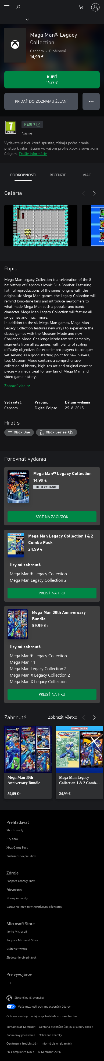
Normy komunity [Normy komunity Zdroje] (17, 898)
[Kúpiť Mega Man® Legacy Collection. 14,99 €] (52, 79)
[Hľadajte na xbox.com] (18, 7)
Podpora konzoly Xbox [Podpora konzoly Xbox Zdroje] (20, 881)
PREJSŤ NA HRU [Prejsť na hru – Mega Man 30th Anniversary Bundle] (52, 694)
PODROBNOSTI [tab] (23, 174)
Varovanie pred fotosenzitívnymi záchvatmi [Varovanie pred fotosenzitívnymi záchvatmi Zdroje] (34, 906)
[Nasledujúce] (94, 193)
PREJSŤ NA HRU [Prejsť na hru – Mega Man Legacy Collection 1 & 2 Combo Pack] (52, 592)
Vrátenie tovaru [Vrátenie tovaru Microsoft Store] (16, 948)
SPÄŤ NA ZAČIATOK (52, 516)
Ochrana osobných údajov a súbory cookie (66, 1026)
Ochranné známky (50, 1035)
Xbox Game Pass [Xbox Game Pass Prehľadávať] (17, 847)
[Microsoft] (51, 4)
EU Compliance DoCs (20, 1051)
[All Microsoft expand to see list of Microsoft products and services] (6, 7)
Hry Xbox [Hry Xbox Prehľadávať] (12, 838)
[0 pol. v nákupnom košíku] (82, 7)
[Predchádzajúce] (83, 193)
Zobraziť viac (17, 385)
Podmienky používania (20, 1035)
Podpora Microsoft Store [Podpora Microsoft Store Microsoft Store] (22, 940)
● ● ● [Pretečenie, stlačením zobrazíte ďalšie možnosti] (91, 101)
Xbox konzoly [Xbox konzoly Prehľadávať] (14, 830)
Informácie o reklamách (57, 1043)
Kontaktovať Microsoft (20, 1026)
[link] (28, 762)
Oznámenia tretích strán (22, 1043)
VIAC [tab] (87, 174)
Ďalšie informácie (33, 153)
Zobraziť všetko (62, 717)
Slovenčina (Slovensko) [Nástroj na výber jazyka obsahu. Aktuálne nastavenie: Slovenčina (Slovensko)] (29, 997)
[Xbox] (14, 19)
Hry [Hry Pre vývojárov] (8, 982)
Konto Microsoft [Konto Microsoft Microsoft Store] (16, 931)
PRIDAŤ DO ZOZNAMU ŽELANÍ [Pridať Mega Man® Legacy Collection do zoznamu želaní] (41, 101)
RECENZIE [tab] (58, 174)
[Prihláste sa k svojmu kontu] (95, 7)
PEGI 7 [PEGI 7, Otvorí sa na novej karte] (32, 124)
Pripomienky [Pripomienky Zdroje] (14, 889)
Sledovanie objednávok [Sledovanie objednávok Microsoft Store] (21, 957)
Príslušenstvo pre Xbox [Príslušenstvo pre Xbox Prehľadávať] (21, 856)
